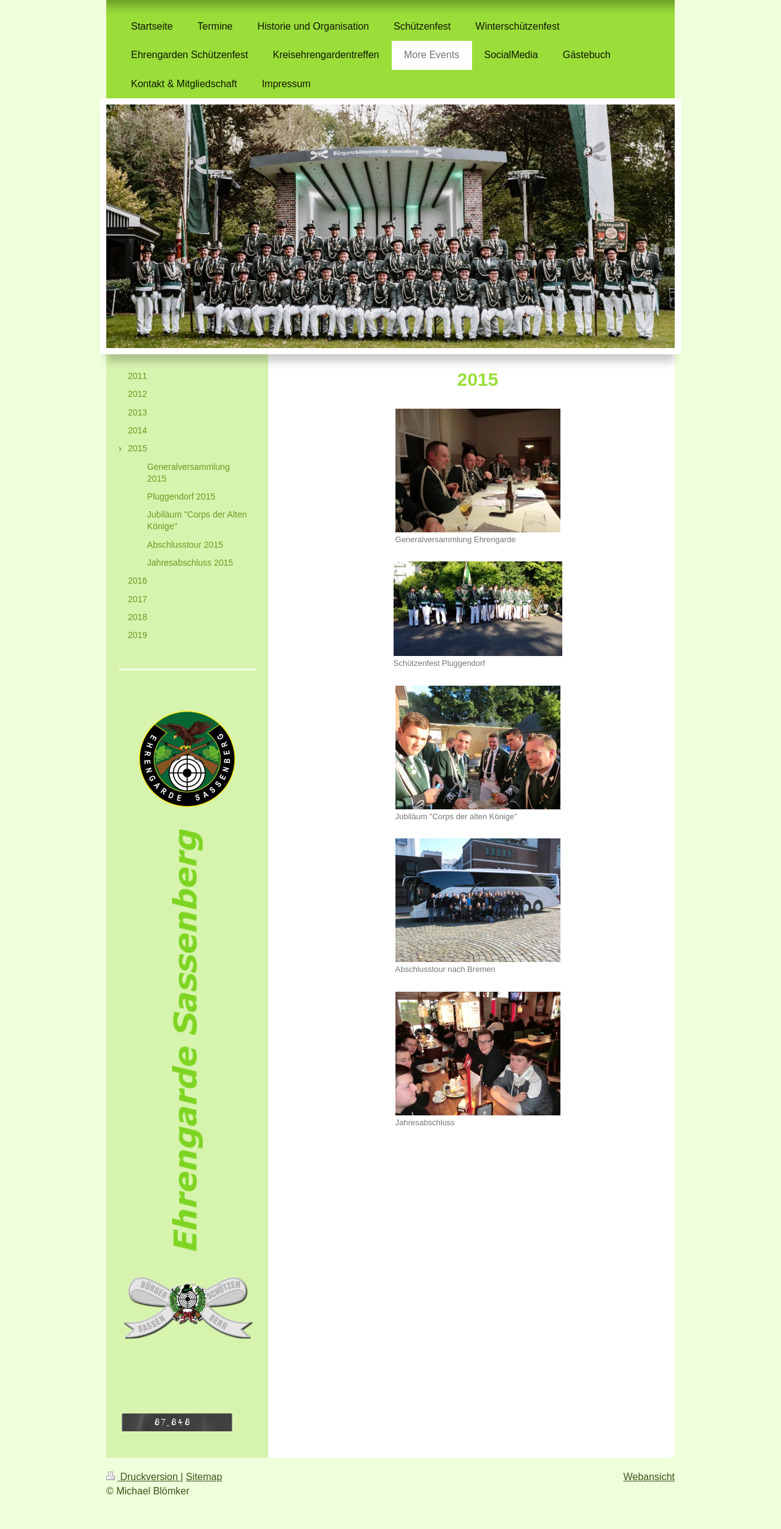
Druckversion (143, 1477)
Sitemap (204, 1477)
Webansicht (649, 1477)
